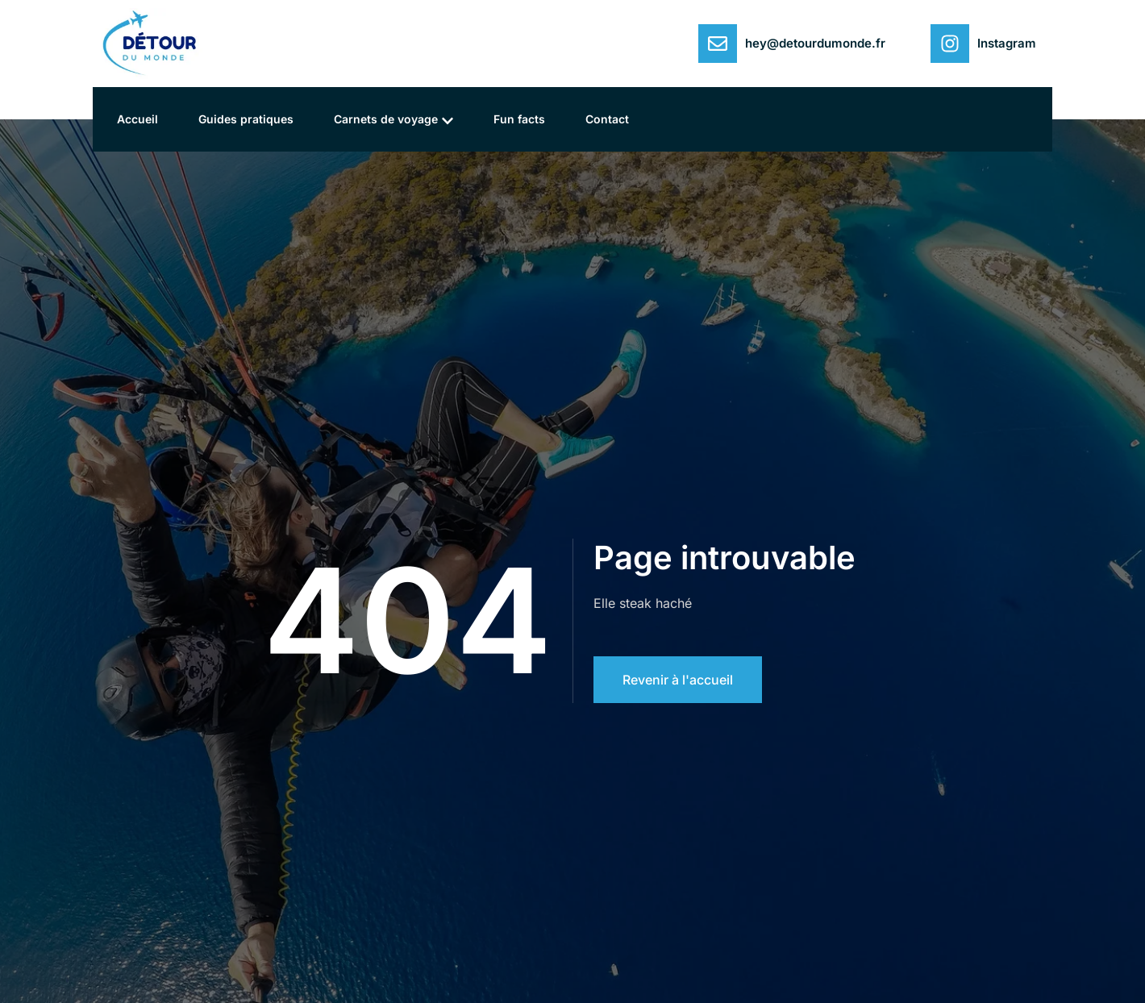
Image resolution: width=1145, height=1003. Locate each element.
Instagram (1006, 43)
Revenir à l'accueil (677, 680)
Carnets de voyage (393, 119)
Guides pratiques (246, 119)
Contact (607, 119)
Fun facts (519, 119)
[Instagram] (950, 43)
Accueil (137, 119)
